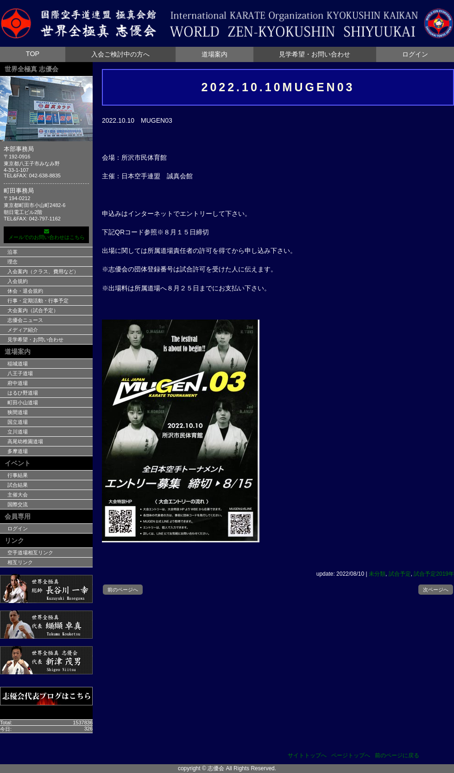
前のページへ (122, 589)
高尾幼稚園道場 (25, 441)
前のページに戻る (397, 755)
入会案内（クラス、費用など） (43, 271)
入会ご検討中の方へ (120, 54)
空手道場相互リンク (30, 552)
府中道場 (17, 383)
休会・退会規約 (25, 291)
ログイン (415, 54)
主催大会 (17, 494)
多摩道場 (17, 451)
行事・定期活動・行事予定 (38, 300)
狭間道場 (17, 412)
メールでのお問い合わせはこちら (46, 234)
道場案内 (214, 54)
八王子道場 (20, 373)
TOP (32, 53)
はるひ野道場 (22, 393)
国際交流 (17, 504)
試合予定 (400, 574)
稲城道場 (17, 363)
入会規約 (17, 281)
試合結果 (17, 485)
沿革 (12, 252)
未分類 (377, 574)
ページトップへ (350, 755)
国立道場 (17, 422)
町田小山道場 (22, 402)
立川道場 (17, 431)
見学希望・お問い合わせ (314, 54)
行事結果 (17, 475)
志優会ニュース (25, 320)
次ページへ (435, 589)
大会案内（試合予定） (32, 310)
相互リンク (20, 562)
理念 (12, 261)
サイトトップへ (307, 755)
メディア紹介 (22, 330)
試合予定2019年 (434, 574)
